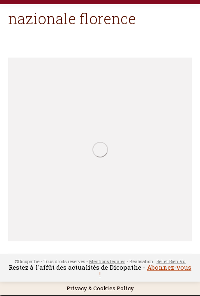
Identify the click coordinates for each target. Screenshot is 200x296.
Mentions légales (107, 261)
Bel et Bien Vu (171, 261)
